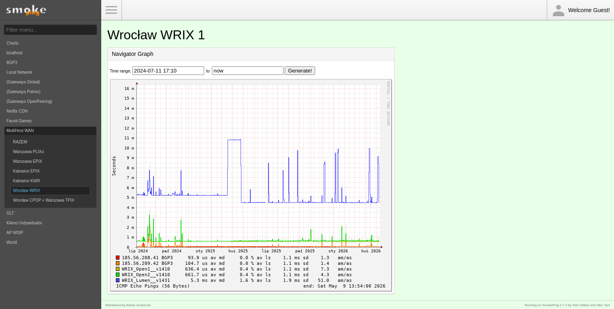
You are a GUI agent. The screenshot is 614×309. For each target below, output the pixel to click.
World (11, 242)
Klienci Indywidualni (24, 223)
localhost (14, 53)
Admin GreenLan (138, 305)
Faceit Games (19, 121)
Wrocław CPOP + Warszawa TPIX (44, 200)
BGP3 (11, 62)
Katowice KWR (26, 181)
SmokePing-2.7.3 (554, 305)
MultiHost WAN (20, 130)
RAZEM (20, 142)
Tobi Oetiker (581, 305)
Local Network (19, 72)
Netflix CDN (17, 111)
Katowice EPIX (26, 171)
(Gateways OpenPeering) (29, 101)
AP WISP (14, 232)
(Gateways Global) (23, 82)
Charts (12, 43)
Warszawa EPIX (27, 161)
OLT (10, 213)
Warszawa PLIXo (28, 151)
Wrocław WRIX (26, 190)
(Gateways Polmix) (23, 92)
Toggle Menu (111, 10)
